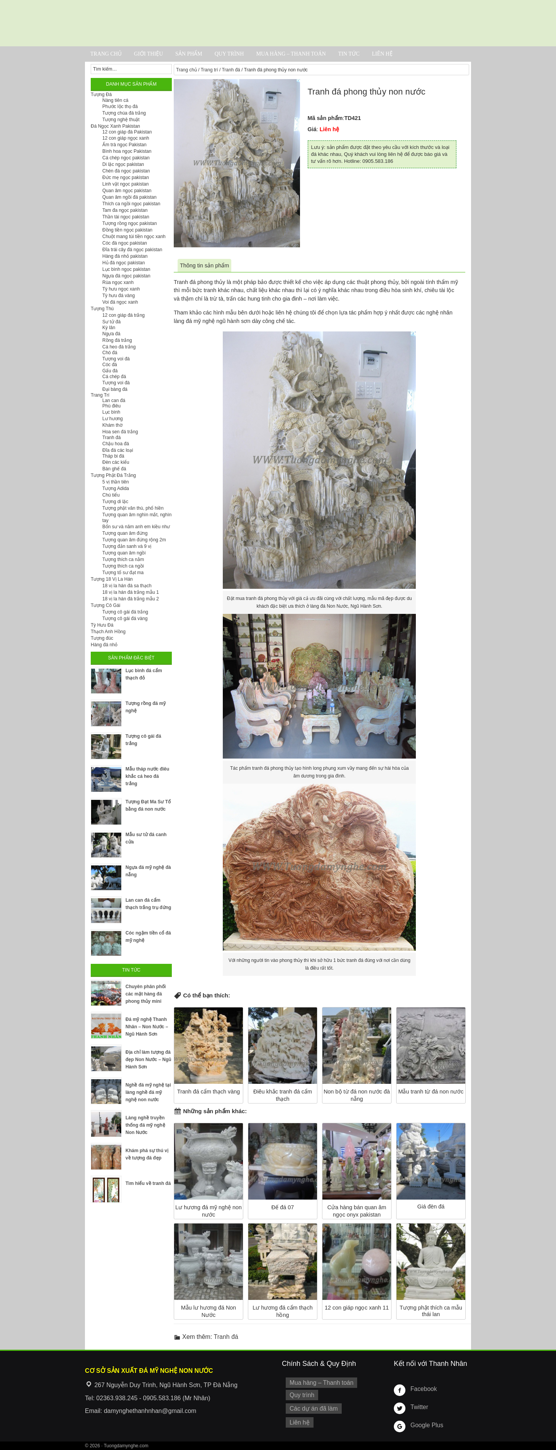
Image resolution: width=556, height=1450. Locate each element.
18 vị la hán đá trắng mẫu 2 (130, 599)
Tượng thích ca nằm (123, 559)
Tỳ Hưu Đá (102, 625)
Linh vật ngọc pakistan (125, 184)
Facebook (422, 1389)
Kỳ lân (108, 327)
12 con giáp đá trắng (123, 315)
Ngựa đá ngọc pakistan (126, 276)
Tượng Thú (102, 308)
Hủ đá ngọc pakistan (123, 262)
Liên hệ (382, 54)
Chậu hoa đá (115, 443)
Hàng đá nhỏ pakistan (124, 256)
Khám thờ (112, 425)
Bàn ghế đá (114, 469)
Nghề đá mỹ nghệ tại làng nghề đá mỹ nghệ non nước (148, 1092)
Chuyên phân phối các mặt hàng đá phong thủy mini (145, 994)
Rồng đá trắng (117, 340)
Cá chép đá (114, 376)
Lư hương (112, 418)
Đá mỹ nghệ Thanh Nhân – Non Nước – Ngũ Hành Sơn (146, 1027)
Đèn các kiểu (115, 462)
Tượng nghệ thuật (120, 119)
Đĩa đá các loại (117, 450)
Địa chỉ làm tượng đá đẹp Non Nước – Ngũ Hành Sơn (148, 1059)
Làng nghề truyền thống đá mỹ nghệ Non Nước (145, 1125)
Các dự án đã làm (312, 1406)
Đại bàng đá (114, 389)
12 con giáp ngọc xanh (125, 138)
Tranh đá (231, 70)
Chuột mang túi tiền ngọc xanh (134, 236)
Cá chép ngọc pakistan (125, 158)
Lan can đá (113, 400)
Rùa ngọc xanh (118, 282)
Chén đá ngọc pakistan (126, 171)
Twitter (418, 1407)
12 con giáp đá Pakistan (127, 132)
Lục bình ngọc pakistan (126, 269)
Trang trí (209, 70)
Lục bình (111, 412)
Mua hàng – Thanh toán (290, 54)
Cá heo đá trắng (119, 347)
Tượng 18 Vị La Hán (112, 579)
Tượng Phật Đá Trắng (113, 475)
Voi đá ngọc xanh (120, 302)
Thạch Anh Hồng (108, 631)
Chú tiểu (111, 495)
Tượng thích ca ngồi (123, 566)
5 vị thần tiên (115, 482)
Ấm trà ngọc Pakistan (124, 144)
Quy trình (229, 54)
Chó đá (109, 352)
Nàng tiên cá (115, 100)
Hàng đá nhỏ (104, 644)
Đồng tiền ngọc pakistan (127, 230)
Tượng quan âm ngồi (124, 553)
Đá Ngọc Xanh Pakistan (115, 126)
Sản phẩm (188, 54)
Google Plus (425, 1425)
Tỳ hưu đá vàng (118, 295)
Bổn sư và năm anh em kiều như (136, 526)
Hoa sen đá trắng (120, 431)
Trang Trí (100, 395)
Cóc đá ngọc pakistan (124, 243)
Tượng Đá (101, 94)
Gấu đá (110, 370)
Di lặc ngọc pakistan (123, 164)
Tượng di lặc (115, 501)
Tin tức (348, 54)
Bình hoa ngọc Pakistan (126, 151)
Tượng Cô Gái (105, 605)
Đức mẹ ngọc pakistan (125, 177)
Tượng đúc (102, 638)
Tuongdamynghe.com (126, 1445)
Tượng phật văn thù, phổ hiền (133, 508)
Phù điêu (111, 406)
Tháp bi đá (113, 456)
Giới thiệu (148, 54)
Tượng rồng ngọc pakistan (129, 223)
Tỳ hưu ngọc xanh (121, 289)
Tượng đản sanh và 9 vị (126, 546)
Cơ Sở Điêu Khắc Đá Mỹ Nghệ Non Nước (278, 23)
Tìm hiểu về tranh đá (148, 1183)
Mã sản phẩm (325, 118)
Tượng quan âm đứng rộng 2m (134, 539)
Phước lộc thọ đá (120, 106)
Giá (312, 129)
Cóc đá (109, 364)
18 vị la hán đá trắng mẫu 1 (130, 592)
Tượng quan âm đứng (124, 533)
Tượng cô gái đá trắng (125, 612)
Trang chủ (106, 54)
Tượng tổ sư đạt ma (123, 572)
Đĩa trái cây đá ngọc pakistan (132, 249)
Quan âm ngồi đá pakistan (129, 197)
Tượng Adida (115, 488)
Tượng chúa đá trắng (124, 113)
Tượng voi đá (116, 359)
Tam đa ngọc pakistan (124, 210)
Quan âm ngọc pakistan (126, 190)
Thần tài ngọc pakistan (125, 217)
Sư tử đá (111, 321)
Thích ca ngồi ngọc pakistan (131, 203)
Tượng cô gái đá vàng (124, 618)
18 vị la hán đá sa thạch (126, 585)
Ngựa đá (111, 333)
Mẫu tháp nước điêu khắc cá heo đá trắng (147, 776)
